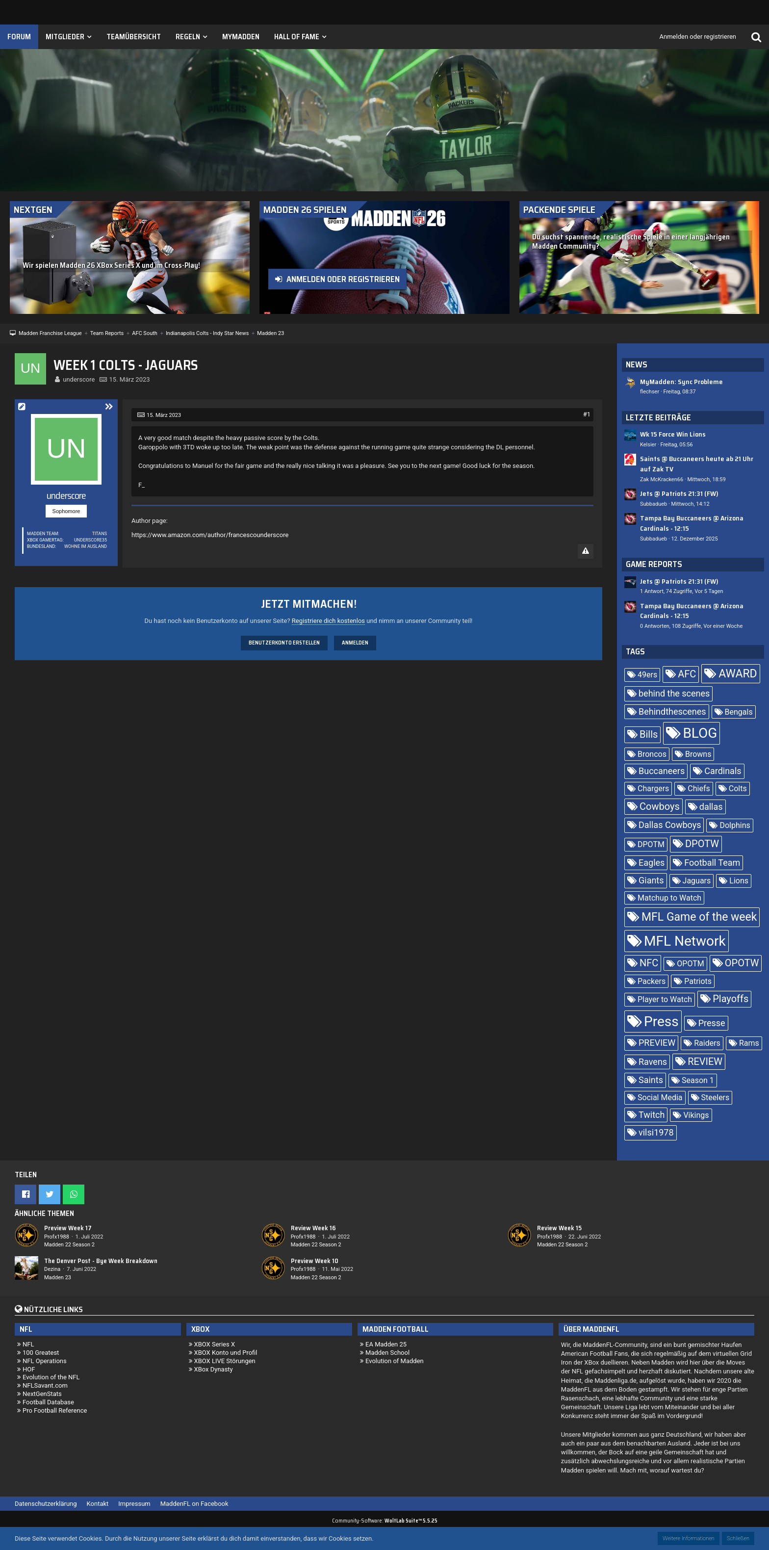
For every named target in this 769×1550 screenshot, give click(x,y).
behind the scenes (674, 693)
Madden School (387, 1352)
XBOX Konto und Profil (225, 1352)
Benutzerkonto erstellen (284, 643)
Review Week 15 (559, 1228)
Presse (711, 1023)
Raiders (707, 1043)
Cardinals (722, 771)
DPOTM (651, 844)
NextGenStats (42, 1393)
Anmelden (355, 643)
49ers (647, 674)
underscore (79, 379)
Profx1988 (56, 1237)
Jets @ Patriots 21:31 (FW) (679, 493)
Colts (738, 788)
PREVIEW (657, 1042)
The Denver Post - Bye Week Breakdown (100, 1261)
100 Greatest (41, 1352)
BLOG (700, 733)
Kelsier (648, 444)
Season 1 (698, 1080)
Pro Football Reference (55, 1410)
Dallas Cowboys (670, 825)
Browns (698, 754)
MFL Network (685, 941)
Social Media (660, 1097)
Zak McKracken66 (661, 479)
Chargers (653, 788)
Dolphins (734, 825)
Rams (749, 1043)
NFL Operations (45, 1361)
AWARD (737, 673)
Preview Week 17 (68, 1228)
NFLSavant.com (45, 1385)
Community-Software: (384, 1521)
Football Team (712, 862)
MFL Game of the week (699, 917)
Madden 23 (57, 1277)
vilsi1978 (656, 1132)
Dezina (52, 1269)
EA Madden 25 (386, 1344)
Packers (652, 981)
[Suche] (756, 37)
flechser (649, 391)
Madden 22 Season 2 (69, 1244)
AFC (687, 674)
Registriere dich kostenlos (328, 620)
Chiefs (699, 788)
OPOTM (690, 963)
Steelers (715, 1097)
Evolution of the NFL (51, 1377)
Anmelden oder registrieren (698, 36)
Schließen (738, 1538)
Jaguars (697, 880)
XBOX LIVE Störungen (225, 1361)
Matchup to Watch (669, 898)
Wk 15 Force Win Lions (673, 434)
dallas (711, 806)
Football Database (48, 1402)
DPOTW (702, 844)
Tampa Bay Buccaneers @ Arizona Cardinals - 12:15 (691, 523)
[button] (25, 1194)
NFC (649, 963)
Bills (649, 734)
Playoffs (730, 999)
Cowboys (660, 806)
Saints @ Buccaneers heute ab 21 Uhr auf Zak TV (696, 463)
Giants (651, 880)
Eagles (652, 862)
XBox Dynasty (213, 1369)
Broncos (652, 754)
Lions (738, 880)
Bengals (739, 712)
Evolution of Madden (394, 1361)
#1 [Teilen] (586, 414)
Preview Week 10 (314, 1261)
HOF (29, 1369)
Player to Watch (665, 999)
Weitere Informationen (689, 1538)
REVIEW (705, 1061)
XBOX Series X (214, 1344)
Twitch (652, 1115)
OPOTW (742, 963)
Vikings (696, 1115)
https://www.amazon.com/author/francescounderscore (209, 535)
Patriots (698, 981)
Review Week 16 (313, 1228)
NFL (28, 1344)
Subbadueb (653, 504)
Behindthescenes (672, 711)
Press (661, 1021)
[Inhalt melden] (585, 551)
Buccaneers (662, 771)
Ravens (653, 1062)
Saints (651, 1080)
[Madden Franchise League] (132, 76)
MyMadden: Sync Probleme (681, 381)
